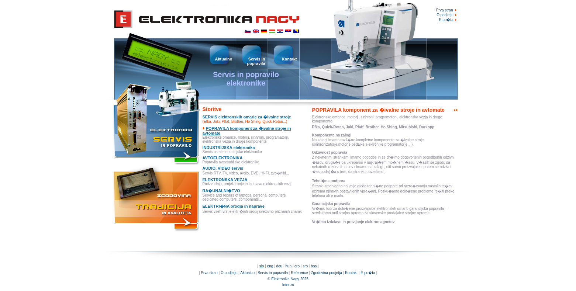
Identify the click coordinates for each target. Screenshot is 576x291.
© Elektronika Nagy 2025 (288, 279)
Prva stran (444, 10)
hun (288, 266)
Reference (299, 273)
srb (305, 266)
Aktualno (247, 273)
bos (314, 266)
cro (297, 266)
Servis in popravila (273, 273)
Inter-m (288, 285)
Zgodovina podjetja (326, 273)
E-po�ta (448, 20)
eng (270, 266)
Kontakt (351, 273)
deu (279, 266)
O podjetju (447, 15)
